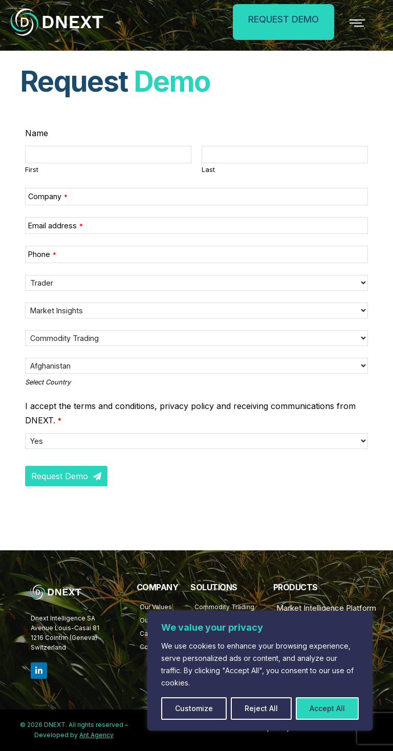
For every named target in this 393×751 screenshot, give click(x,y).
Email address (55, 225)
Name (36, 133)
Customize (194, 708)
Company (48, 196)
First (31, 170)
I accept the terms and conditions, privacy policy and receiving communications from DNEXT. (190, 413)
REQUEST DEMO (278, 19)
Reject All (261, 708)
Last (208, 170)
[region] (260, 671)
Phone (42, 254)
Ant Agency (96, 735)
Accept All (327, 708)
